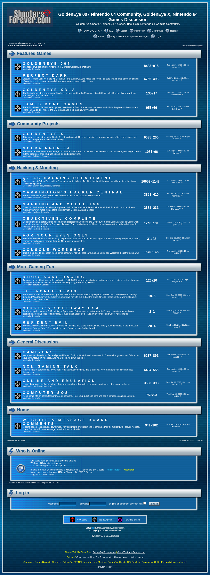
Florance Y (175, 209)
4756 (147, 79)
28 (154, 239)
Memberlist (139, 31)
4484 (147, 370)
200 (156, 137)
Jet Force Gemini (51, 291)
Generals (36, 69)
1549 (147, 252)
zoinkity (176, 253)
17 (155, 93)
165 (156, 252)
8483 (147, 66)
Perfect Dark (45, 75)
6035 (147, 137)
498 (156, 79)
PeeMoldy (176, 196)
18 (150, 296)
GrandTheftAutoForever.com (131, 552)
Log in (159, 36)
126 (149, 280)
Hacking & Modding (37, 167)
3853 (147, 194)
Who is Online (30, 451)
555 (156, 370)
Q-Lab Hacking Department (67, 178)
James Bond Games (53, 104)
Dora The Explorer (99, 557)
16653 (146, 181)
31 (149, 239)
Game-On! (38, 352)
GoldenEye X (44, 134)
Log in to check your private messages (130, 36)
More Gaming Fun (35, 266)
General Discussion (37, 342)
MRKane (176, 67)
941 (148, 425)
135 (149, 93)
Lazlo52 (175, 357)
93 (155, 395)
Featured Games (34, 53)
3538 (147, 383)
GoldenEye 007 (47, 63)
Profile (101, 36)
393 (156, 383)
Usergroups (157, 31)
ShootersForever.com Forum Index (25, 45)
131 (156, 223)
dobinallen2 (176, 95)
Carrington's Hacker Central (73, 192)
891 (156, 355)
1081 (148, 151)
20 (155, 280)
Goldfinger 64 (47, 148)
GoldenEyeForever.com (104, 552)
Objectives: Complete (60, 218)
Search (123, 31)
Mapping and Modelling (62, 204)
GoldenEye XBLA (49, 90)
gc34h (63, 465)
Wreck (176, 139)
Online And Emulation (59, 381)
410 (156, 194)
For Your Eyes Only (56, 235)
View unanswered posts (193, 46)
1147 (156, 181)
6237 (147, 355)
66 (155, 107)
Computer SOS (46, 392)
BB (102, 536)
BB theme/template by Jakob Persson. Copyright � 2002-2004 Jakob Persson (105, 529)
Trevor (176, 313)
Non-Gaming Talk (51, 366)
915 (156, 66)
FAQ (111, 31)
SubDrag (176, 109)
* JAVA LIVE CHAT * (92, 31)
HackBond (175, 427)
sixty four (37, 285)
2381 (147, 207)
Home (23, 409)
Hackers (47, 186)
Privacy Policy (105, 567)
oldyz (176, 327)
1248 (147, 223)
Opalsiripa (176, 225)
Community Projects (38, 123)
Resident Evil (46, 322)
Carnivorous (38, 186)
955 (149, 107)
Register (174, 31)
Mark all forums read (16, 441)
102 (155, 425)
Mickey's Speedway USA (61, 308)
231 (156, 207)
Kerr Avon (176, 80)
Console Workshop (54, 249)
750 (149, 395)
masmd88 (176, 297)
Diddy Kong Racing (54, 277)
